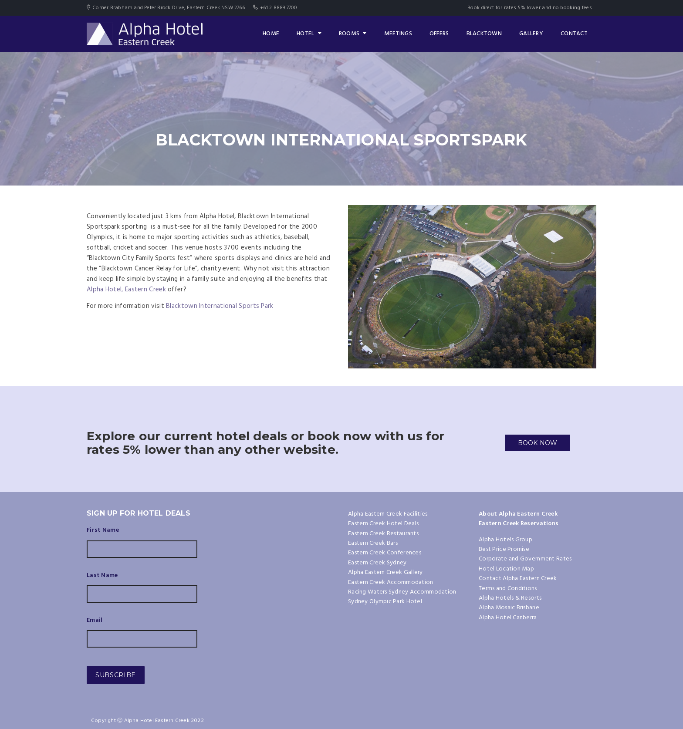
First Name (103, 530)
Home (271, 33)
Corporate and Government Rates (525, 559)
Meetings (398, 33)
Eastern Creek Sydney (377, 563)
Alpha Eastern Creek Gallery (385, 572)
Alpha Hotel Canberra (508, 618)
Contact (574, 33)
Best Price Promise (504, 549)
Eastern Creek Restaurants (383, 534)
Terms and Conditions (508, 589)
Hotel (309, 33)
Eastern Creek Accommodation (390, 582)
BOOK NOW (538, 443)
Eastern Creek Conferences (384, 553)
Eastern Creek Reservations (518, 524)
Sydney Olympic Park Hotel (385, 602)
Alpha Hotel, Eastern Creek (127, 289)
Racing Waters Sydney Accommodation (402, 592)
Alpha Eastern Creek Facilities (387, 514)
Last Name (102, 576)
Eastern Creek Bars (373, 543)
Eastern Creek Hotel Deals (383, 524)
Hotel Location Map (506, 569)
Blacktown (484, 33)
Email (94, 620)
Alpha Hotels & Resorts (510, 598)
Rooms (353, 33)
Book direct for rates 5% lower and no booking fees (529, 7)
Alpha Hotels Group (505, 540)
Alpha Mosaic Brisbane (509, 608)
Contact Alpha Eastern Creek (518, 579)
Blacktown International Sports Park (220, 306)
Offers (439, 33)
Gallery (531, 33)
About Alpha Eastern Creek (518, 514)
